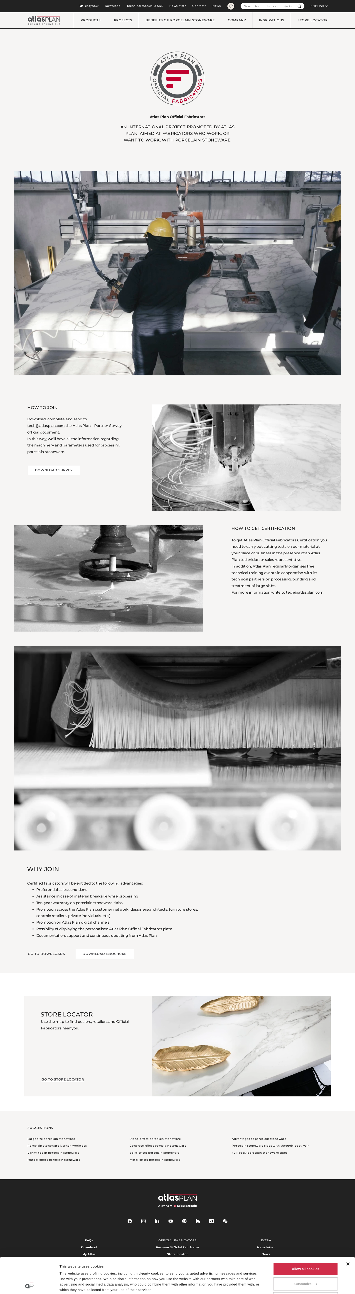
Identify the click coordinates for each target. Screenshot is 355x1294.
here (194, 1262)
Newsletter (177, 5)
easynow (89, 6)
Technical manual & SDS (145, 5)
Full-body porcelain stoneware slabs (259, 1152)
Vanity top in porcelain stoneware (53, 1152)
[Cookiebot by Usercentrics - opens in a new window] (29, 1285)
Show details (70, 1285)
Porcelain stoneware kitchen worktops (57, 1145)
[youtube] (171, 1221)
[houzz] (198, 1221)
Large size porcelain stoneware (51, 1138)
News (216, 5)
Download (113, 5)
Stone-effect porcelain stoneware (155, 1138)
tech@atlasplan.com (46, 426)
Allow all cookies (305, 1235)
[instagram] (143, 1221)
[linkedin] (157, 1221)
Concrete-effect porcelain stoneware (158, 1145)
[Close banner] (348, 1230)
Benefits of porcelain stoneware (180, 20)
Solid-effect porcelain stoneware (155, 1152)
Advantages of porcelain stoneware (259, 1138)
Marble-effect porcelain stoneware (53, 1159)
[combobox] (267, 6)
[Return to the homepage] (42, 20)
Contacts (199, 5)
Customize (305, 1250)
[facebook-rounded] (130, 1221)
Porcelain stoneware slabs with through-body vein (270, 1145)
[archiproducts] (211, 1221)
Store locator (313, 20)
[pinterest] (184, 1221)
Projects (123, 20)
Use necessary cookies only (305, 1265)
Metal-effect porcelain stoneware (155, 1159)
